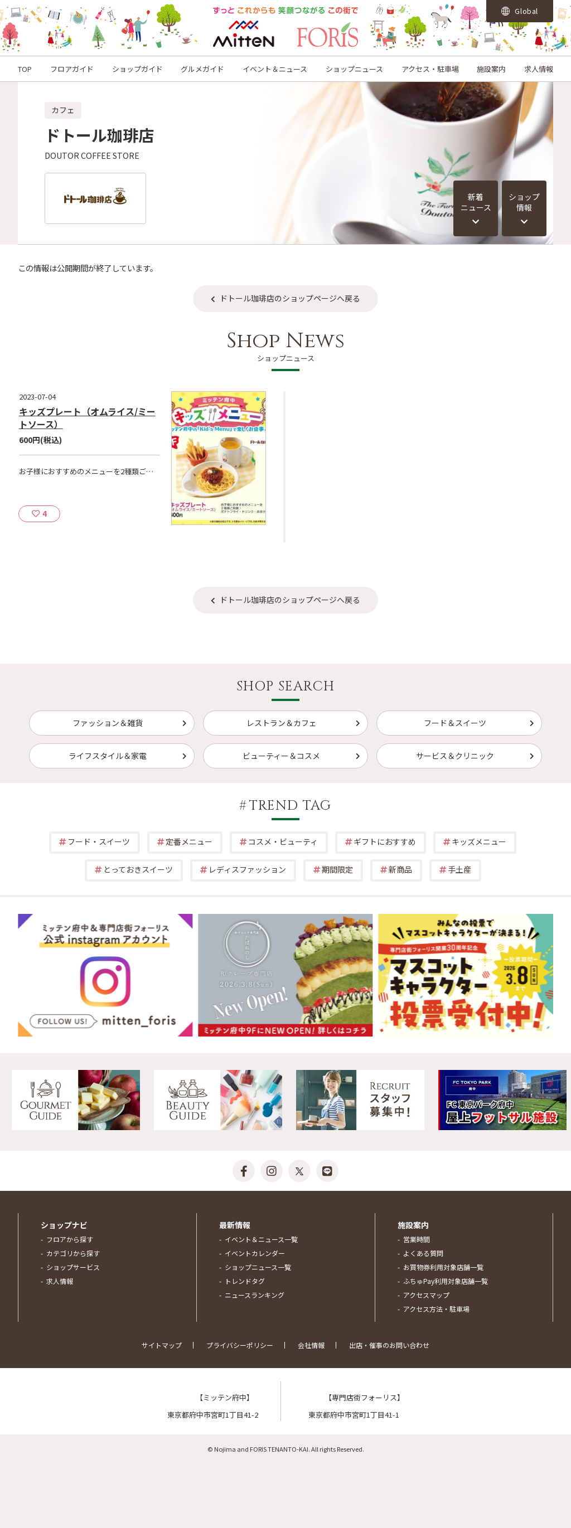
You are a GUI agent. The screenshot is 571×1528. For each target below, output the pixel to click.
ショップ (524, 202)
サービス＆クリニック (455, 755)
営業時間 (416, 1239)
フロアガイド (72, 69)
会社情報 (311, 1345)
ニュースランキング (254, 1295)
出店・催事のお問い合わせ (389, 1345)
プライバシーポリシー (239, 1345)
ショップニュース (354, 69)
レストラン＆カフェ (281, 722)
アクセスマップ (426, 1295)
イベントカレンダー (255, 1253)
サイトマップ (162, 1345)
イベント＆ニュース (275, 69)
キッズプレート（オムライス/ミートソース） (87, 418)
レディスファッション (247, 869)
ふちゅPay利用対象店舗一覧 (445, 1281)
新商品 (400, 869)
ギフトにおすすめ (385, 841)
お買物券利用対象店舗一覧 (443, 1267)
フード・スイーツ (98, 841)
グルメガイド (202, 69)
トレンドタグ (245, 1281)
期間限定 (337, 869)
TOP (25, 69)
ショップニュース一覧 (258, 1267)
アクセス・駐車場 (430, 69)
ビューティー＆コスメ (281, 755)
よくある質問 (423, 1253)
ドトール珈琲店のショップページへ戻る (290, 298)
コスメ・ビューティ (283, 841)
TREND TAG (290, 806)
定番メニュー (189, 841)
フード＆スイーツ (455, 722)
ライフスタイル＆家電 (108, 755)
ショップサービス (73, 1267)
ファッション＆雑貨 (107, 722)
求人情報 (538, 69)
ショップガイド (137, 69)
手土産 (459, 869)
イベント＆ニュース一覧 (261, 1239)
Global (519, 11)
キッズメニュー (479, 841)
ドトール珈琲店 (99, 135)
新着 (475, 202)
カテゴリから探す (73, 1253)
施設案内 (491, 69)
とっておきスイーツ (138, 869)
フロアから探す (69, 1239)
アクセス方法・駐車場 (436, 1308)
